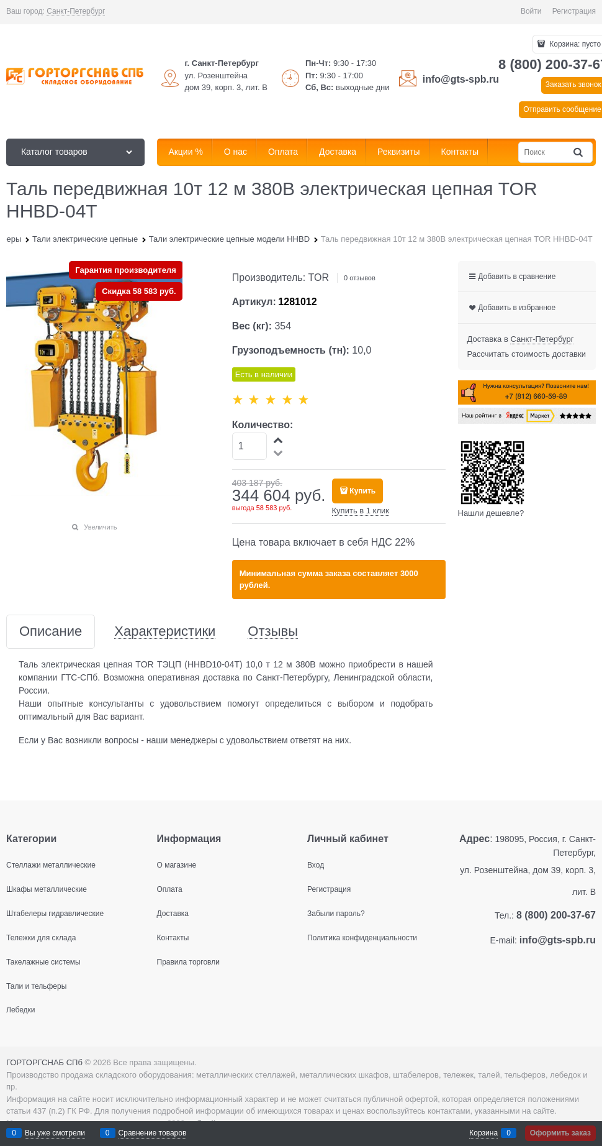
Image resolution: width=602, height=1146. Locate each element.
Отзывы (273, 632)
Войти (531, 11)
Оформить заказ (560, 1133)
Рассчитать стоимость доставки (526, 354)
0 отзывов (359, 278)
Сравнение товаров (153, 1133)
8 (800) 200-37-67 (556, 915)
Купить (362, 491)
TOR (318, 277)
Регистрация (574, 11)
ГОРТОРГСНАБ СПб (44, 1062)
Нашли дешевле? (491, 513)
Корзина (483, 1133)
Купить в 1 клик (360, 510)
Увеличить (100, 527)
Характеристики (164, 632)
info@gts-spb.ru (461, 79)
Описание (50, 632)
